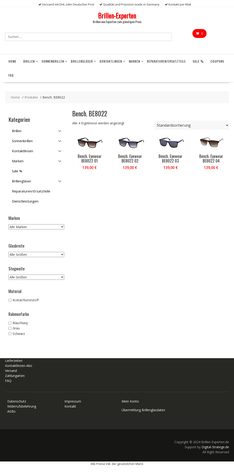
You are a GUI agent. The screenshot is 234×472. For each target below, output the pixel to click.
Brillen (29, 61)
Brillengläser (82, 61)
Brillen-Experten (117, 15)
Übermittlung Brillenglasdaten (143, 410)
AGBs (11, 411)
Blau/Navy (20, 323)
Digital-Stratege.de (215, 447)
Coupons (217, 61)
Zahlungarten (15, 375)
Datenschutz (16, 401)
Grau (16, 328)
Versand (11, 370)
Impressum (72, 401)
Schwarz (19, 333)
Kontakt (70, 406)
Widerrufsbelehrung (21, 406)
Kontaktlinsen (111, 61)
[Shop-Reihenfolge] (191, 125)
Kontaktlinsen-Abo (18, 365)
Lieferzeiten (13, 360)
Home (12, 61)
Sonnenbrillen (53, 61)
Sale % (198, 61)
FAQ (11, 75)
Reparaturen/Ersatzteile (166, 61)
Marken (134, 61)
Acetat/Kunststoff (26, 300)
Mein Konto (130, 401)
